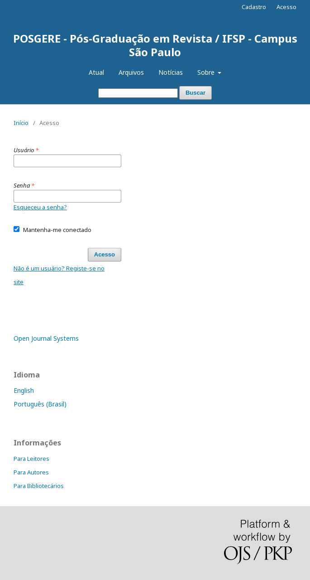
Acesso (286, 7)
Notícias (170, 72)
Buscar (195, 92)
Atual (96, 72)
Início (21, 123)
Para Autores (31, 472)
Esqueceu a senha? (40, 207)
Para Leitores (31, 458)
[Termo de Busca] (138, 93)
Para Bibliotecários (39, 486)
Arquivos (131, 72)
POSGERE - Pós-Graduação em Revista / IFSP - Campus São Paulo (155, 45)
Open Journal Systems (46, 338)
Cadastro (254, 7)
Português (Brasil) (40, 404)
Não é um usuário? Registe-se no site (59, 275)
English (24, 390)
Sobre (206, 72)
